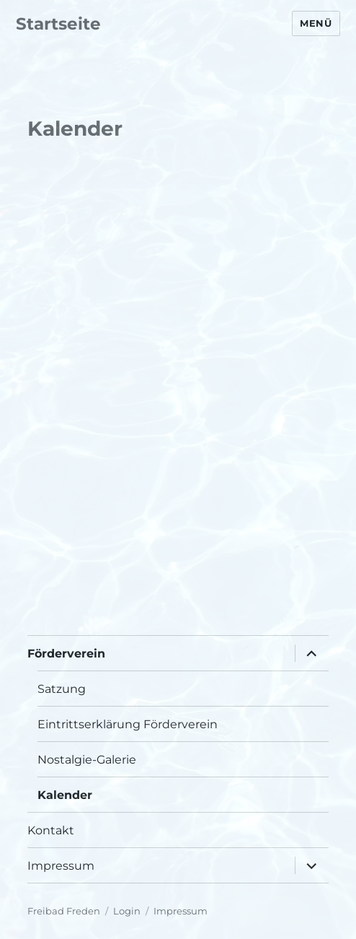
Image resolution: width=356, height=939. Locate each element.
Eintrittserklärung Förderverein (127, 724)
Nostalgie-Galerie (86, 760)
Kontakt (50, 830)
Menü (315, 23)
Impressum (60, 866)
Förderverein (66, 653)
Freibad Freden (63, 911)
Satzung (61, 689)
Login (127, 911)
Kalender (64, 795)
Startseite (58, 24)
